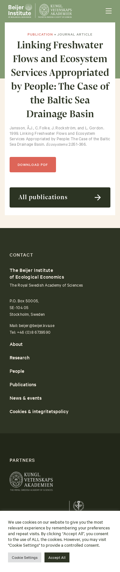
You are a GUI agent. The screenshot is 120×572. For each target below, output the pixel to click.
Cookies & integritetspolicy (39, 411)
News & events (26, 397)
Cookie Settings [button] (24, 557)
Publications (23, 384)
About (16, 343)
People (17, 370)
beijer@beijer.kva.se (36, 325)
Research (19, 357)
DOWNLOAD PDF (33, 164)
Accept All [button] (57, 557)
